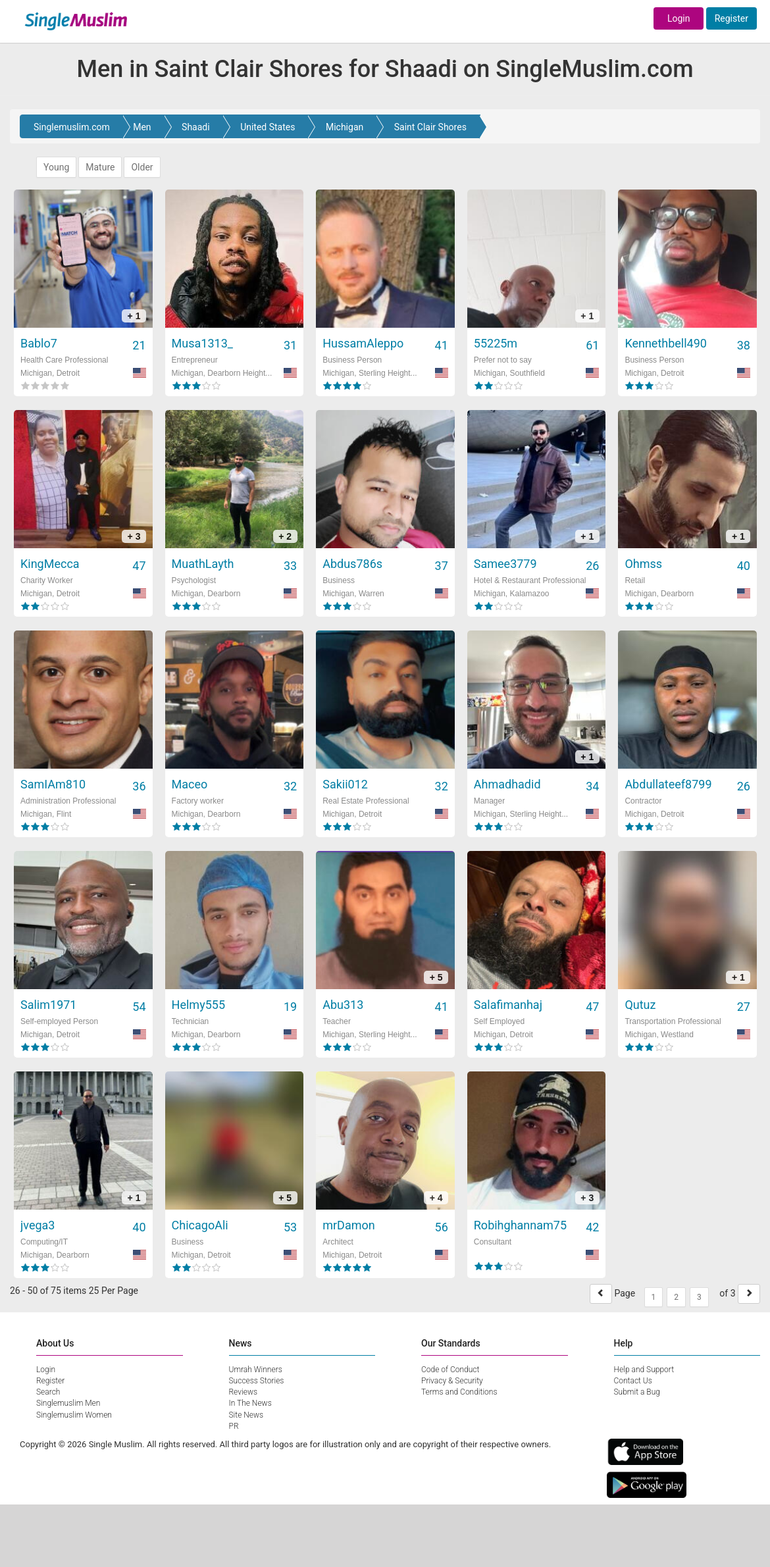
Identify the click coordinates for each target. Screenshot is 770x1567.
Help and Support (644, 1369)
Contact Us (633, 1380)
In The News (250, 1403)
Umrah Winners (255, 1369)
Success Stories (256, 1380)
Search (48, 1392)
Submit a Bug (637, 1392)
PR (234, 1426)
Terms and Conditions (459, 1392)
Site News (246, 1415)
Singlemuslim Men (68, 1403)
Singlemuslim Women (74, 1415)
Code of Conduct (450, 1369)
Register (731, 18)
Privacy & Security (452, 1380)
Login (678, 18)
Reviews (243, 1392)
